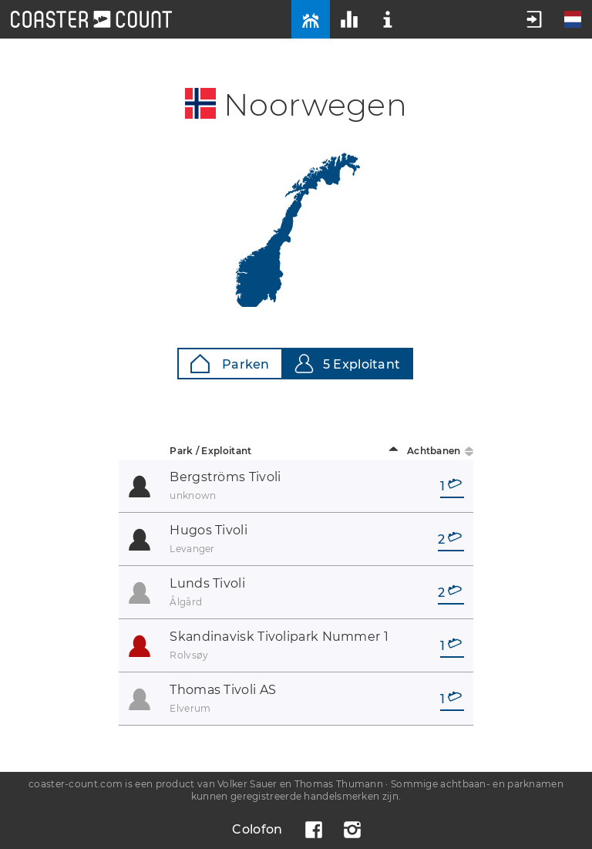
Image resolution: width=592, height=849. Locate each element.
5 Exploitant (347, 363)
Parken (230, 363)
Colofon (257, 829)
